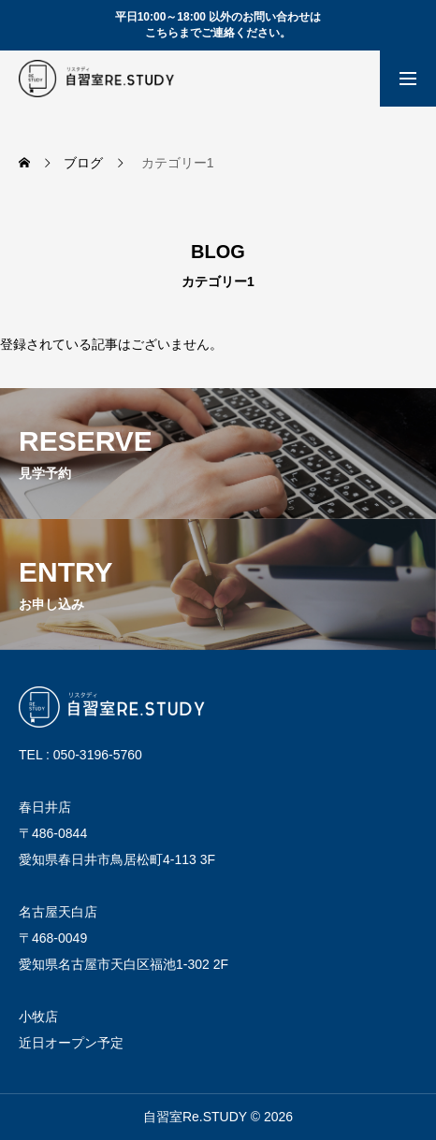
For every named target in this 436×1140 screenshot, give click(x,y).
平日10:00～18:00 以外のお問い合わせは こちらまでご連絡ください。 (218, 24)
